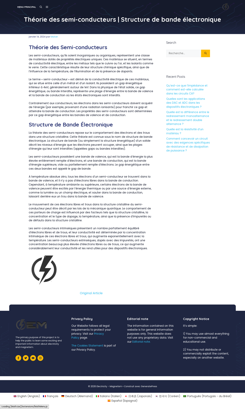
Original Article (91, 293)
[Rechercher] (205, 53)
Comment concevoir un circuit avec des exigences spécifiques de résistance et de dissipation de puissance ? (188, 145)
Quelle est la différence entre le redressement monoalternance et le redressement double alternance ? (187, 118)
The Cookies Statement (87, 345)
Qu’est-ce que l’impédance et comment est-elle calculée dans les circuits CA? (187, 89)
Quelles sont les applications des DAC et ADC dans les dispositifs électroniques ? (185, 103)
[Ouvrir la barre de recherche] (41, 7)
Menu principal (26, 6)
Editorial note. (141, 342)
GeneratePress (149, 386)
